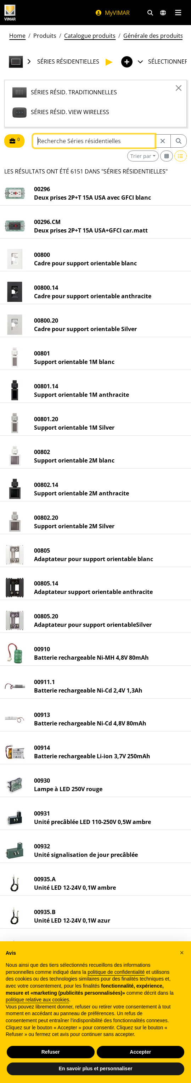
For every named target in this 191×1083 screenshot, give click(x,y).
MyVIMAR (112, 13)
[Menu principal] (178, 12)
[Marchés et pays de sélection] (163, 12)
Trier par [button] (140, 156)
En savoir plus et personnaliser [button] (96, 1068)
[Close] (178, 88)
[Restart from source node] (163, 141)
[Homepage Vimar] (10, 12)
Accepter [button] (140, 1052)
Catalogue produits (90, 36)
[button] (181, 952)
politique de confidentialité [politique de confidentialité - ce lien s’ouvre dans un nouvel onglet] (116, 972)
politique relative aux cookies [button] (37, 999)
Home (17, 36)
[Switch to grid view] (166, 156)
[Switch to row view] (180, 156)
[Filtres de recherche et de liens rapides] (150, 12)
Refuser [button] (50, 1052)
